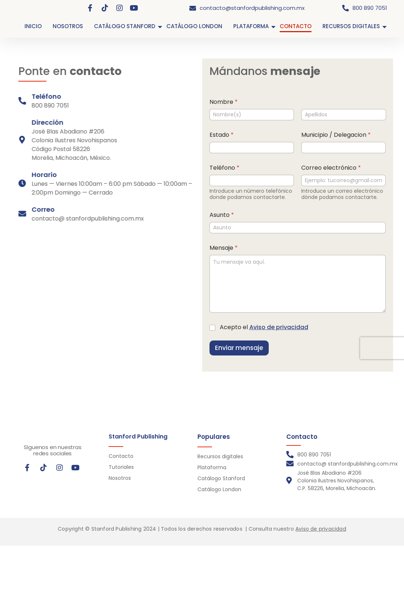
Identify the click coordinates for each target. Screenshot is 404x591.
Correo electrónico (341, 167)
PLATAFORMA (251, 26)
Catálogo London (219, 489)
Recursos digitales (220, 456)
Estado (232, 134)
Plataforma (211, 467)
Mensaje (234, 247)
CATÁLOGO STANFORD (124, 26)
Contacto (121, 456)
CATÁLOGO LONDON (194, 26)
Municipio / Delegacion (346, 134)
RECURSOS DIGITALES (351, 26)
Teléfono (235, 167)
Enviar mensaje (249, 347)
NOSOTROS (68, 26)
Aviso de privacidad (289, 327)
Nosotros (120, 478)
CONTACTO (296, 26)
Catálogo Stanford (221, 478)
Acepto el (274, 327)
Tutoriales (121, 467)
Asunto (232, 214)
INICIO (33, 26)
